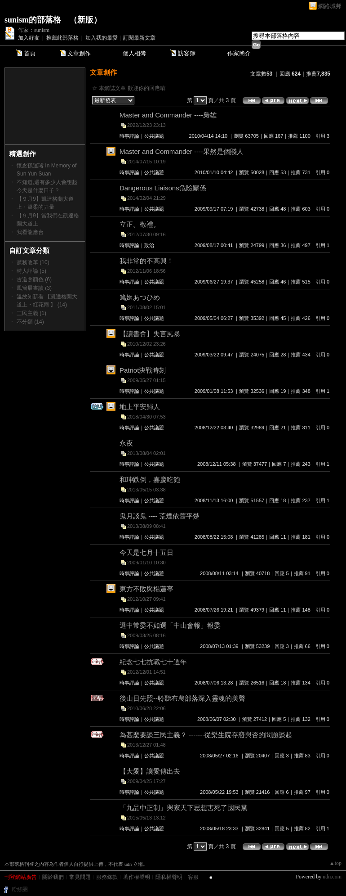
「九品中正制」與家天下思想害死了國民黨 (184, 807)
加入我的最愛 (101, 38)
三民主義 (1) (31, 313)
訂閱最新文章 (139, 38)
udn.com (332, 876)
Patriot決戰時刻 (143, 370)
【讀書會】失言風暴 (150, 334)
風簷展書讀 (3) (34, 288)
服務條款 (107, 877)
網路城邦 (330, 6)
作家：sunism (33, 30)
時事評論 (129, 136)
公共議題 (154, 136)
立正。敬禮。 (140, 224)
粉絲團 (20, 889)
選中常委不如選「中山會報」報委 (170, 625)
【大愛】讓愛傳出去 (150, 771)
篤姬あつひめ (140, 297)
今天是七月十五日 (146, 552)
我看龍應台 (30, 232)
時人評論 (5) (31, 271)
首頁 (29, 53)
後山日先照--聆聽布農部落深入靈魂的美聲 (182, 698)
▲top (335, 863)
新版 (85, 19)
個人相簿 (134, 53)
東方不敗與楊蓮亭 (146, 589)
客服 (193, 877)
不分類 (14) (30, 322)
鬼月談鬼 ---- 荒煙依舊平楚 (160, 516)
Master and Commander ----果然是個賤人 (182, 151)
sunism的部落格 (32, 19)
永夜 (126, 443)
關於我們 (53, 877)
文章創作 (79, 53)
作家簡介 (239, 53)
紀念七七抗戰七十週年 (153, 662)
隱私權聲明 (168, 877)
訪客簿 (186, 53)
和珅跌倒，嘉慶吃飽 (150, 479)
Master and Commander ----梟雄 (168, 115)
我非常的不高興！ (146, 261)
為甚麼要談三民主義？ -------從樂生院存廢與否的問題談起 (206, 734)
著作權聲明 (136, 877)
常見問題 (80, 877)
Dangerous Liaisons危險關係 (163, 188)
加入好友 (29, 38)
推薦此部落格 (62, 38)
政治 (149, 245)
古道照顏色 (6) (34, 279)
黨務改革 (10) (33, 262)
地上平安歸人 (140, 406)
